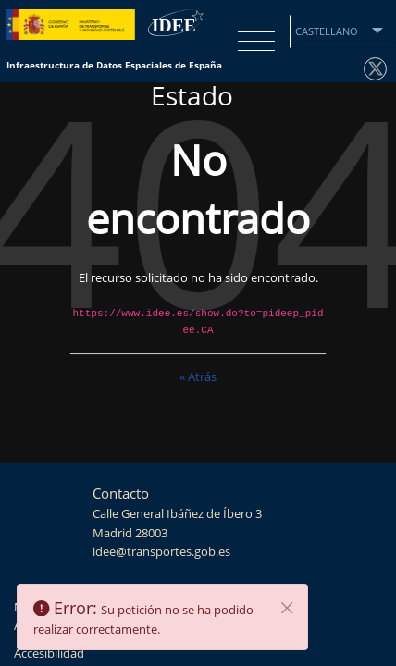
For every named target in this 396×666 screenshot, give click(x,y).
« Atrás (198, 377)
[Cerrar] (288, 608)
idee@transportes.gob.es (161, 552)
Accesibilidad (49, 653)
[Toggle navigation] (252, 41)
